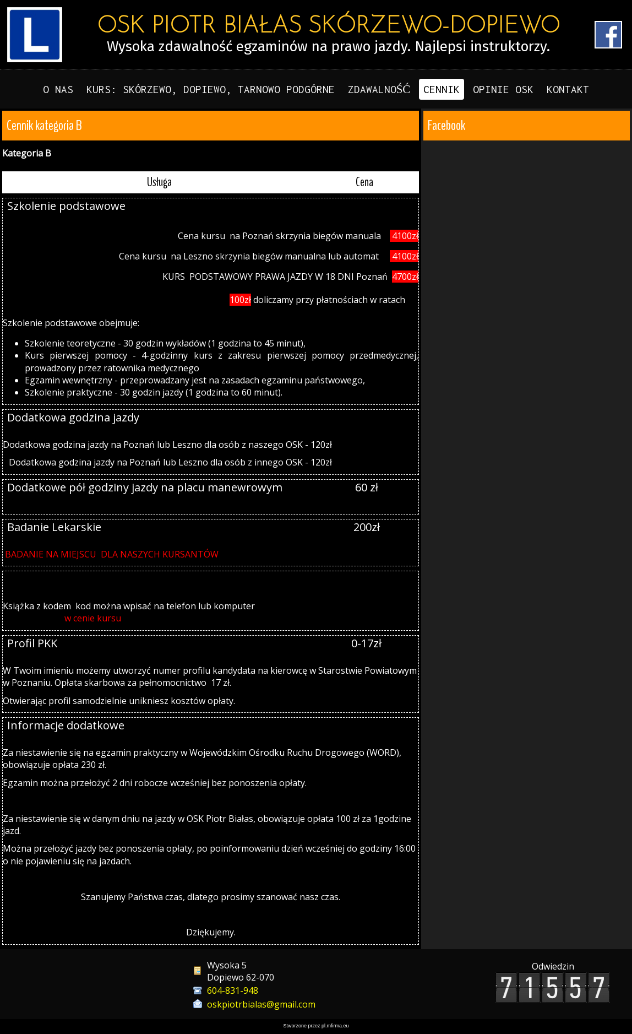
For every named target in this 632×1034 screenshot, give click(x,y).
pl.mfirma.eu (335, 1025)
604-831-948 (232, 990)
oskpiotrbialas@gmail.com (261, 1004)
